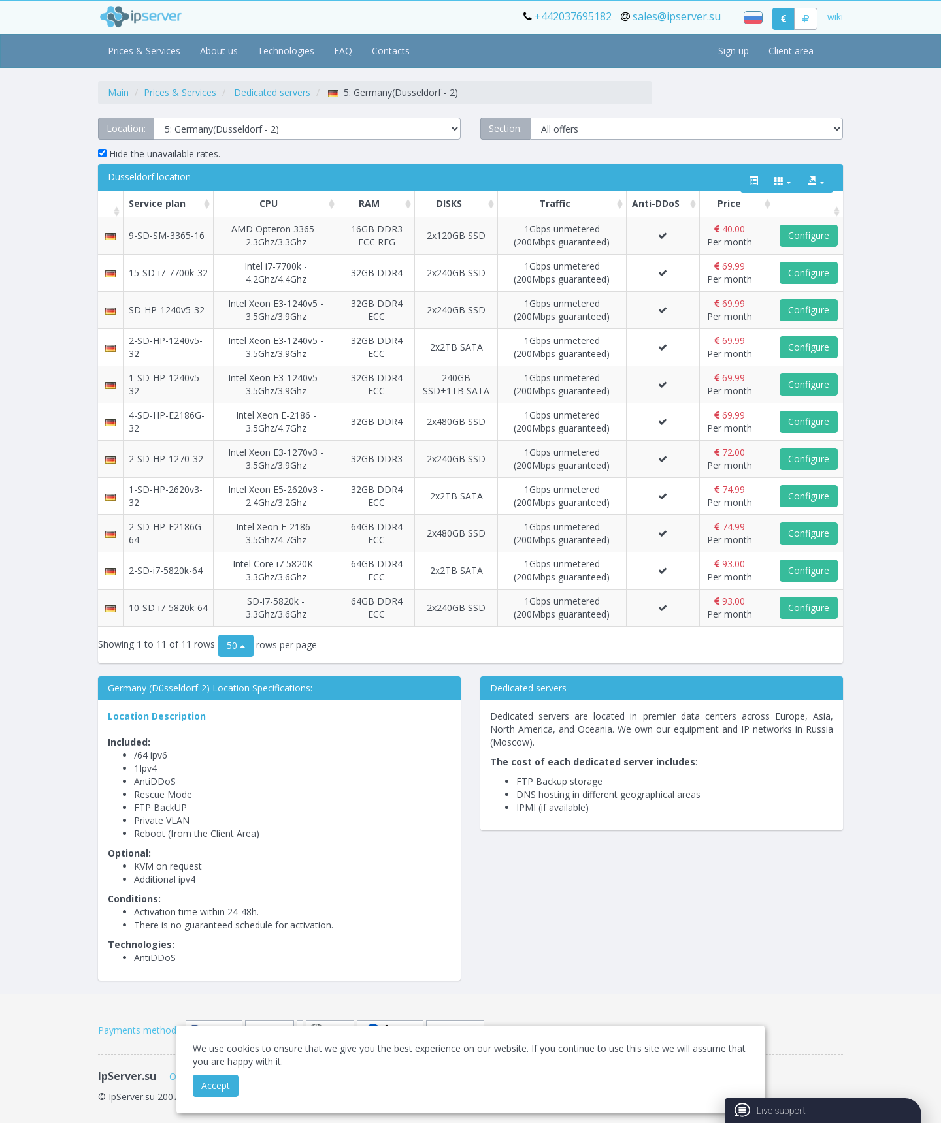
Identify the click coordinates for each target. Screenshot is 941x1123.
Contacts (391, 50)
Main (118, 92)
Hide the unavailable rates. (159, 154)
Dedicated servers (272, 92)
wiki (835, 16)
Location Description (157, 716)
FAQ (343, 50)
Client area (791, 50)
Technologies (285, 50)
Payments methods (139, 1030)
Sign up (733, 50)
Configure (808, 235)
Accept (215, 1085)
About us (219, 50)
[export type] (816, 181)
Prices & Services (144, 50)
